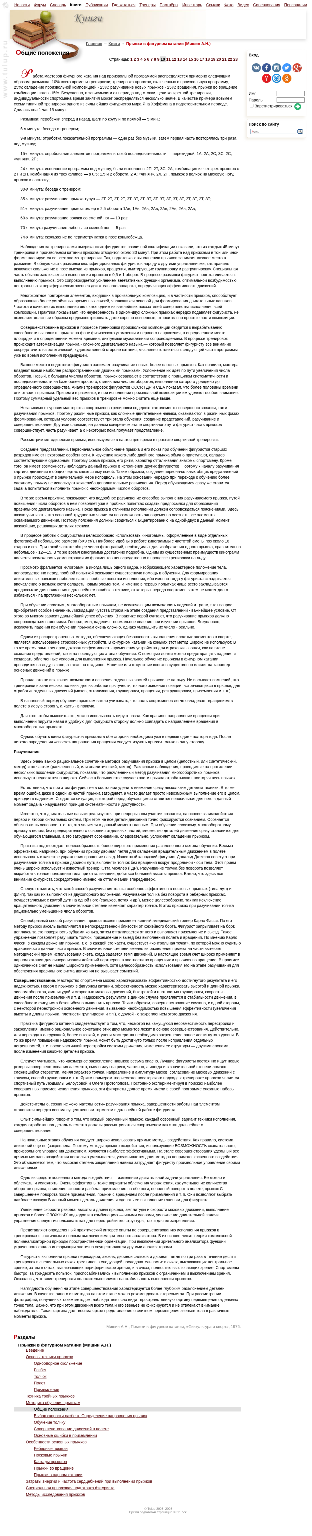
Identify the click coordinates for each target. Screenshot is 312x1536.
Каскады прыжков (50, 1461)
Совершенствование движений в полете (71, 1429)
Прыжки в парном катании (58, 1474)
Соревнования (266, 5)
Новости (22, 5)
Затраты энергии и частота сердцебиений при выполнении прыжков (89, 1481)
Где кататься (123, 5)
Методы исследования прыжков (55, 1494)
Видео (243, 5)
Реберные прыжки (51, 1448)
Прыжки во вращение (54, 1468)
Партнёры (169, 5)
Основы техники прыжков (49, 1357)
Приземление (46, 1389)
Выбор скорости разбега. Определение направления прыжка (90, 1415)
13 (179, 59)
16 (196, 59)
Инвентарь (192, 5)
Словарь (58, 5)
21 (224, 59)
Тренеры (147, 5)
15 (191, 59)
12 (174, 59)
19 (213, 59)
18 (207, 59)
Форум (40, 5)
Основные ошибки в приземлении (65, 1435)
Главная (94, 43)
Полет (39, 1383)
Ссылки (213, 5)
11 (168, 59)
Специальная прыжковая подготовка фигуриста (70, 1488)
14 (185, 59)
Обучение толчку (49, 1422)
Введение (35, 1350)
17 (202, 59)
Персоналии (295, 5)
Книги (114, 43)
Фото (228, 5)
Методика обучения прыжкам (53, 1402)
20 (219, 59)
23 (235, 59)
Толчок (40, 1376)
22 (230, 59)
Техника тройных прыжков (50, 1396)
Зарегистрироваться (271, 106)
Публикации (96, 5)
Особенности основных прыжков (56, 1442)
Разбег (40, 1370)
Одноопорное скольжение (58, 1363)
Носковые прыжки (50, 1455)
